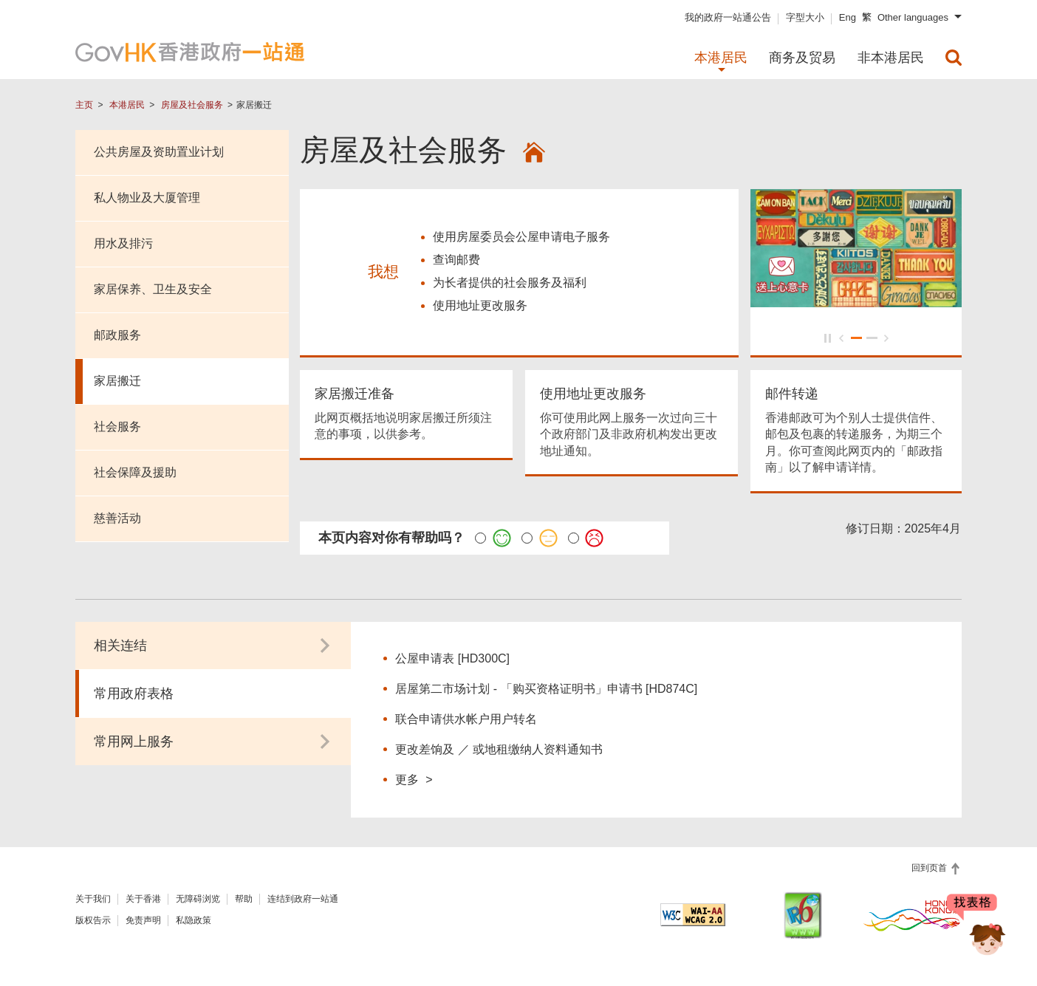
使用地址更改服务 (480, 307)
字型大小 (805, 17)
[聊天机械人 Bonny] (976, 932)
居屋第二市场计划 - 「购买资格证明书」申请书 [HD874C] (546, 691)
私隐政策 (193, 922)
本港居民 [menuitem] (720, 57)
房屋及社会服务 (192, 105)
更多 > (413, 781)
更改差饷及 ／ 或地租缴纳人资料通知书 (499, 751)
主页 (84, 105)
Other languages (912, 17)
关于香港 (143, 901)
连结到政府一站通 (302, 901)
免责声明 (143, 922)
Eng (847, 17)
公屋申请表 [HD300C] (452, 660)
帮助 (244, 901)
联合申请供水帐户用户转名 (466, 721)
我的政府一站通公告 (728, 17)
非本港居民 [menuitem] (891, 57)
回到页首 (930, 870)
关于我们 (93, 901)
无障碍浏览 (198, 901)
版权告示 (93, 922)
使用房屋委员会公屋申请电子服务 (521, 238)
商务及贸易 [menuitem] (802, 57)
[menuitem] (953, 57)
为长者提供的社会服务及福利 (509, 284)
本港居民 (127, 105)
